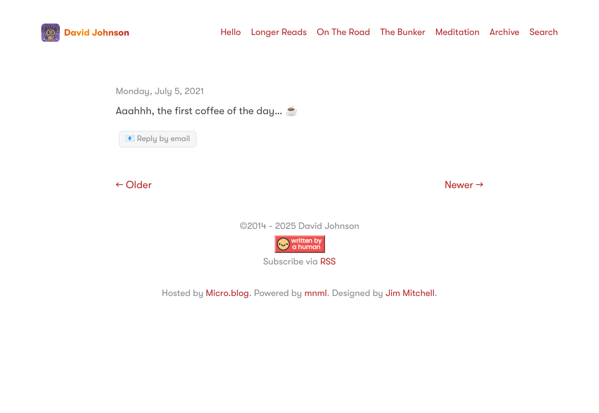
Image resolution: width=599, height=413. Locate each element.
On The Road (343, 32)
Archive (505, 32)
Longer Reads (279, 32)
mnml (315, 293)
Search (544, 32)
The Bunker (403, 32)
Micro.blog (227, 293)
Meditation (457, 32)
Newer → (464, 185)
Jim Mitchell (409, 293)
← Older (134, 185)
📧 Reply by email (157, 138)
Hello (231, 32)
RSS (327, 261)
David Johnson (85, 33)
